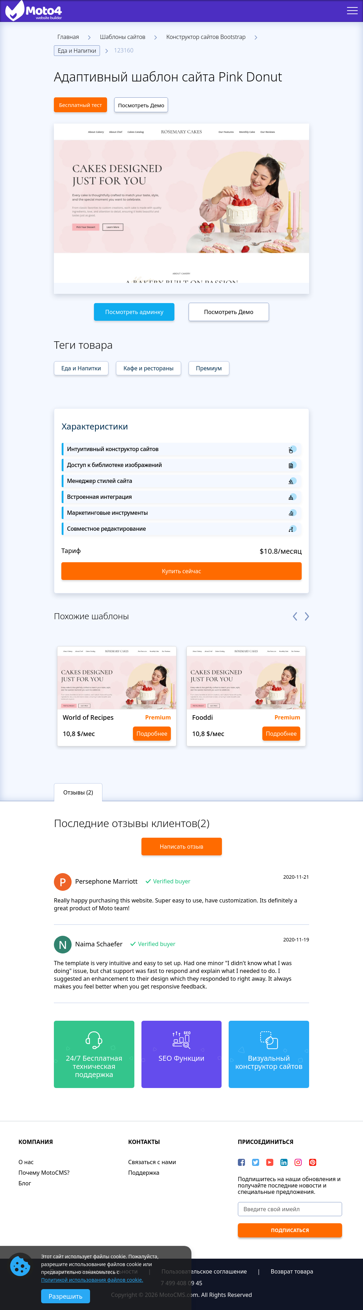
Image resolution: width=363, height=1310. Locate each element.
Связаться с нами (152, 1162)
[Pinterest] (312, 1162)
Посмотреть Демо (141, 105)
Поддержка (143, 1173)
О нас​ (26, 1162)
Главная (68, 37)
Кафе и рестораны (148, 368)
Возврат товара (292, 1271)
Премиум (209, 368)
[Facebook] (241, 1162)
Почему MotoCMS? (43, 1173)
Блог (24, 1183)
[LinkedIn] (283, 1162)
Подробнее (151, 733)
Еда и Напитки (77, 51)
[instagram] (298, 1162)
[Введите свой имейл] (290, 1209)
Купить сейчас (181, 571)
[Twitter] (255, 1162)
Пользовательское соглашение (204, 1271)
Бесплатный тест (80, 104)
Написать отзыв (181, 846)
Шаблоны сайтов (122, 37)
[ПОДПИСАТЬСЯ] (290, 1230)
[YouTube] (269, 1162)
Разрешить (66, 1296)
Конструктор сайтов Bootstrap (206, 37)
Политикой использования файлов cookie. (92, 1279)
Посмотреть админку (134, 312)
